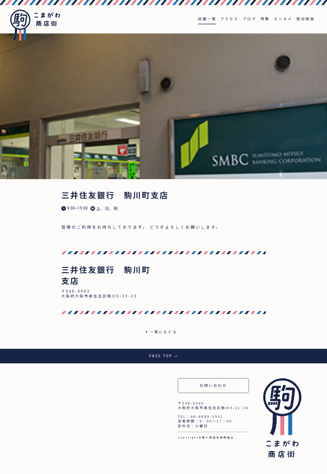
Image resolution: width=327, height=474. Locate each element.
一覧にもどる (163, 331)
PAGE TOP (163, 356)
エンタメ (283, 18)
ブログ (249, 18)
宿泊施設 (305, 18)
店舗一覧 (207, 18)
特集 (265, 18)
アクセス (229, 18)
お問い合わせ (213, 385)
